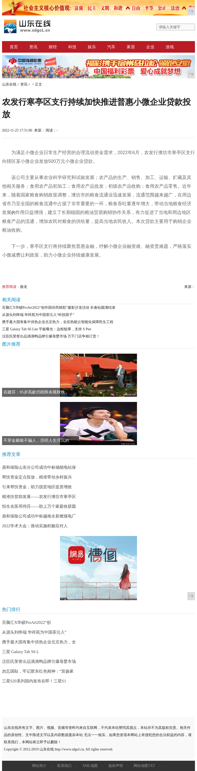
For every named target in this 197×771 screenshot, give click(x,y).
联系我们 (64, 766)
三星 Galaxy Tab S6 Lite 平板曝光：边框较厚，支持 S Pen (46, 329)
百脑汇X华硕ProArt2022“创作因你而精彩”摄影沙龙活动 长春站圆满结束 (58, 307)
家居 (131, 47)
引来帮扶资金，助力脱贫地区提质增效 (37, 487)
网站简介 (39, 766)
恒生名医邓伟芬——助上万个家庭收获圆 (39, 506)
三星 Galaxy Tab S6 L (20, 652)
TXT (151, 766)
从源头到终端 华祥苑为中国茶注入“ (34, 632)
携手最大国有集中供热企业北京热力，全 (39, 642)
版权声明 (116, 766)
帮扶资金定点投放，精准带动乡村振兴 (37, 477)
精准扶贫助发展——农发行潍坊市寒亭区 (39, 496)
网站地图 (141, 766)
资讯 (33, 47)
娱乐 (92, 47)
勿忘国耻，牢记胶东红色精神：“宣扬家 (38, 671)
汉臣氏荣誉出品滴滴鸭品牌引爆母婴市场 (39, 661)
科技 (72, 47)
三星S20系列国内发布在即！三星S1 (34, 681)
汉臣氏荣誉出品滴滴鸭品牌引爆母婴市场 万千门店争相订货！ (51, 336)
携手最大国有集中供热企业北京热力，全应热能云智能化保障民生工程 (57, 322)
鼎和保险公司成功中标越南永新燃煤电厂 (39, 516)
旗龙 (23, 287)
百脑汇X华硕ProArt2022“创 (26, 622)
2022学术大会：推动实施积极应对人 (35, 526)
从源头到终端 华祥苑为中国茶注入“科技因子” (38, 315)
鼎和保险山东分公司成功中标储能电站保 (39, 467)
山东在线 (9, 84)
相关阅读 (11, 299)
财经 (53, 47)
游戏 (170, 47)
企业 (150, 47)
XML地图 (89, 766)
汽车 (111, 47)
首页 (14, 47)
